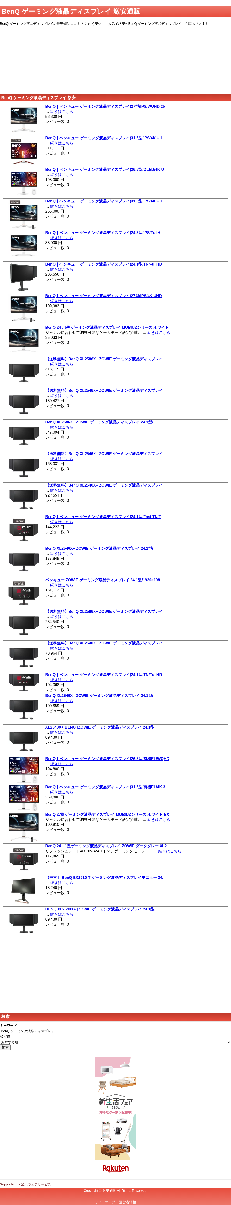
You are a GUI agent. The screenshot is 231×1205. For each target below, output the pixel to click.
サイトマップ (105, 1202)
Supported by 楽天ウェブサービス (25, 1184)
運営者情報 (127, 1202)
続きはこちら (61, 111)
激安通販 (109, 1190)
